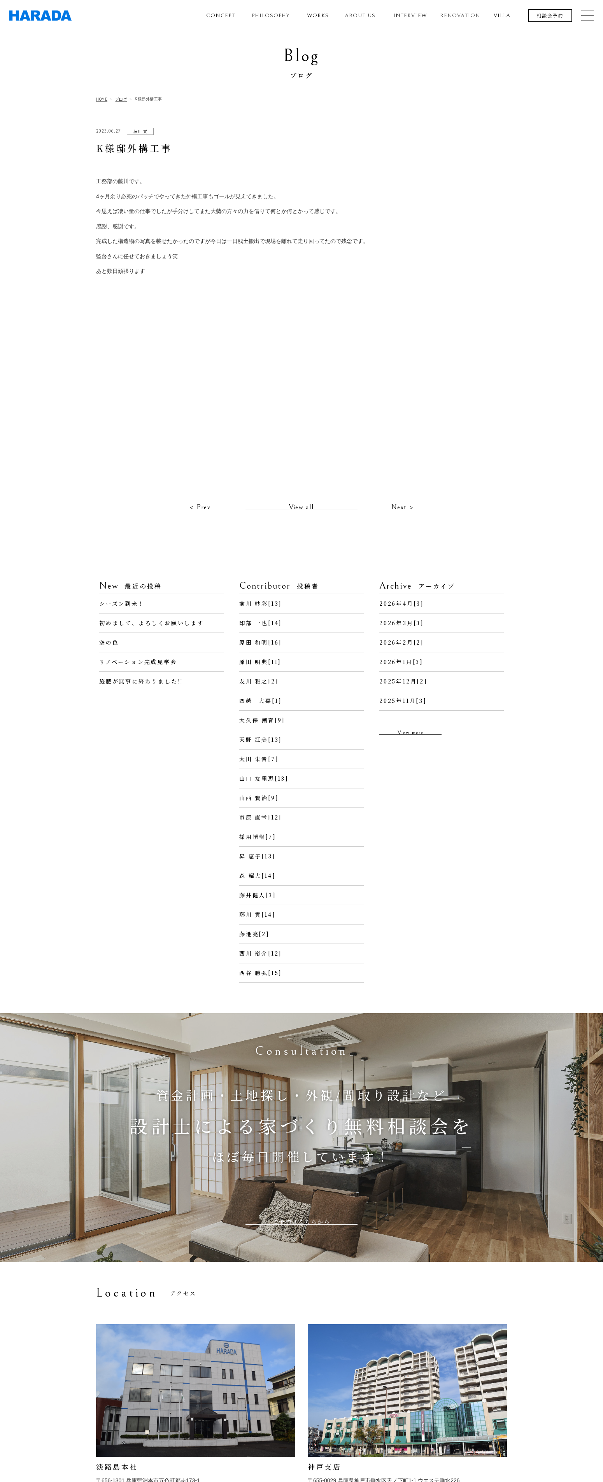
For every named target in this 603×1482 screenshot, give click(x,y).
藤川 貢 (140, 131)
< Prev (199, 524)
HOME (101, 99)
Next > (402, 524)
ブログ (121, 99)
